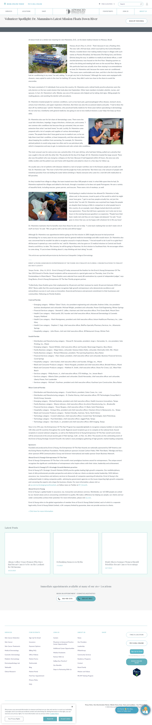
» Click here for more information (40, 519)
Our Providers (82, 653)
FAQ (30, 695)
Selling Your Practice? (60, 672)
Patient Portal (33, 683)
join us (56, 643)
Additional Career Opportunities (63, 660)
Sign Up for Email (136, 662)
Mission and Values (84, 683)
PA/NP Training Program (85, 687)
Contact (80, 674)
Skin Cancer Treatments (12, 657)
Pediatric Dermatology (12, 670)
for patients (34, 643)
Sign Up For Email (35, 649)
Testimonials (33, 674)
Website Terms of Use (116, 716)
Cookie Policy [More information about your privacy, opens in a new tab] (54, 713)
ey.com (88, 505)
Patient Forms (33, 670)
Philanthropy (82, 662)
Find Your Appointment (36, 687)
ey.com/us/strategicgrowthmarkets (43, 492)
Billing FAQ (32, 662)
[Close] (72, 706)
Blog (30, 678)
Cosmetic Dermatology (12, 666)
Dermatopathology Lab (12, 674)
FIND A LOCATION (137, 646)
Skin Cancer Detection (12, 649)
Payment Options (34, 657)
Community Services (84, 666)
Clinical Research (10, 683)
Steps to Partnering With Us (62, 681)
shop (104, 643)
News (79, 649)
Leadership (81, 657)
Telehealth (8, 678)
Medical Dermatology (12, 662)
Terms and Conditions (129, 716)
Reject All (50, 719)
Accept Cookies (65, 719)
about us (81, 643)
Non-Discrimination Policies (101, 716)
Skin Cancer (8, 653)
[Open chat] (145, 710)
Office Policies (33, 666)
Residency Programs (84, 670)
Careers (55, 649)
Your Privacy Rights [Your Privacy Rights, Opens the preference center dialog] (14, 719)
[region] (39, 713)
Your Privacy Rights (141, 716)
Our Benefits (57, 676)
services (8, 643)
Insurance (32, 653)
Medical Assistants (59, 664)
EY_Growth (83, 492)
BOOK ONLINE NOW (136, 673)
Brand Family (82, 678)
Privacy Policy (33, 691)
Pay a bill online (137, 654)
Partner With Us (58, 668)
